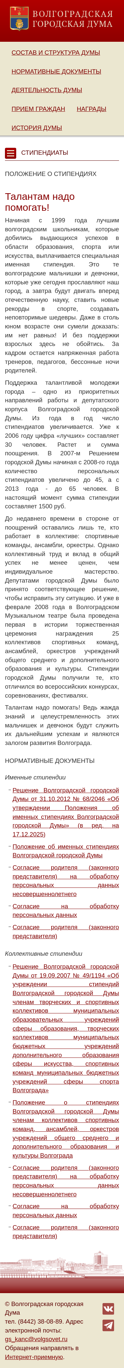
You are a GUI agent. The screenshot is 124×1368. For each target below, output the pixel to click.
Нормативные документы (56, 71)
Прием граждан (38, 108)
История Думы (37, 127)
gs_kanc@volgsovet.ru (36, 1339)
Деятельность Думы (47, 89)
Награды (91, 108)
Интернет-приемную (34, 1356)
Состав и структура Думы (56, 52)
